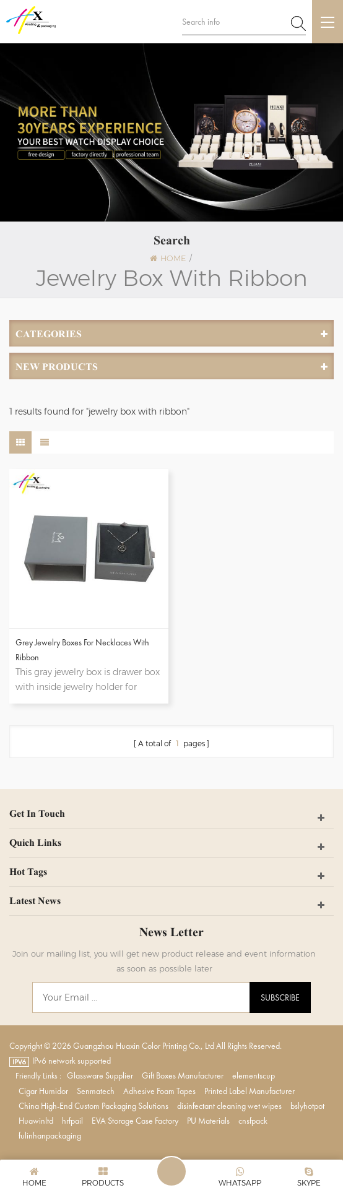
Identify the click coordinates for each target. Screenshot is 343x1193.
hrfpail (72, 1120)
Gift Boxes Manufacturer (183, 1075)
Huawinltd (36, 1120)
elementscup (253, 1075)
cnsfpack (252, 1120)
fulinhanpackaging (50, 1135)
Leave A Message (171, 1171)
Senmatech (96, 1090)
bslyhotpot (307, 1105)
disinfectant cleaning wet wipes (229, 1105)
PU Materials (208, 1120)
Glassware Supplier (100, 1075)
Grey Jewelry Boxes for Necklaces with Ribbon (82, 650)
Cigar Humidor (43, 1090)
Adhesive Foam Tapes (159, 1090)
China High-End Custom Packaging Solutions (93, 1105)
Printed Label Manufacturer (249, 1090)
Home (168, 258)
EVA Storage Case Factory (135, 1120)
